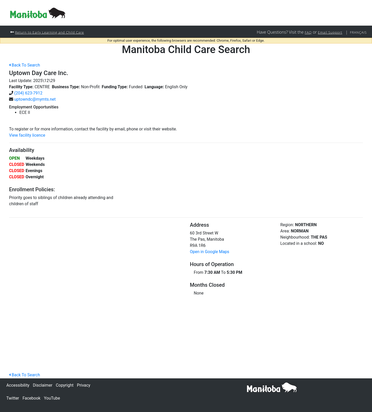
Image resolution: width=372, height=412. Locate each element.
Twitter (12, 398)
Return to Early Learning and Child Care (53, 32)
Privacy (83, 385)
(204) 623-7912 (28, 93)
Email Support (327, 32)
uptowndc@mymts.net (35, 99)
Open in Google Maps (209, 251)
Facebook (31, 398)
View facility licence (27, 135)
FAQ (304, 32)
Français (357, 32)
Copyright (64, 385)
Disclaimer (42, 385)
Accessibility (17, 385)
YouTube (52, 398)
